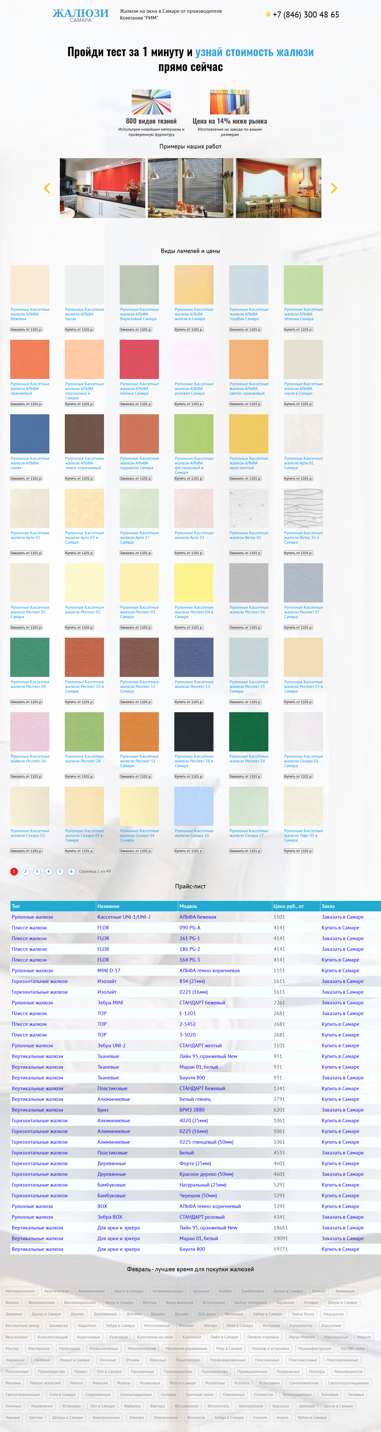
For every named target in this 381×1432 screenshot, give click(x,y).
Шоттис (36, 1417)
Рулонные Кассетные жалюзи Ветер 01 (249, 535)
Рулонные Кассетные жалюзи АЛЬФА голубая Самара (249, 314)
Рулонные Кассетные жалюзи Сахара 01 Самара (303, 761)
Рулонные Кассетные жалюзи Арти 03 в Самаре (84, 537)
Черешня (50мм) (198, 1195)
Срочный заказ (199, 1394)
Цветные (307, 1405)
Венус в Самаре (119, 1302)
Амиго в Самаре (128, 1290)
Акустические (56, 1290)
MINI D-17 (108, 970)
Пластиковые (112, 1088)
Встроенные (214, 1302)
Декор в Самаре (46, 1313)
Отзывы (133, 1359)
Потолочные (16, 1371)
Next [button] (334, 188)
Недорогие (334, 1313)
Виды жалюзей (179, 1302)
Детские (133, 1313)
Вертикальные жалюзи (37, 1056)
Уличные (13, 1405)
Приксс (81, 1371)
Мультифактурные (314, 1348)
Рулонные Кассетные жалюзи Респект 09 (30, 684)
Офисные (157, 1359)
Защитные (87, 1325)
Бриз (102, 1109)
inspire (282, 1417)
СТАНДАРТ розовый (202, 1217)
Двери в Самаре (342, 1302)
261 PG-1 (190, 938)
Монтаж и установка (270, 1348)
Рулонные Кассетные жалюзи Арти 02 (30, 535)
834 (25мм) (192, 981)
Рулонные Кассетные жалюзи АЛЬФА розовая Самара (194, 388)
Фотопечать (218, 1405)
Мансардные (336, 1336)
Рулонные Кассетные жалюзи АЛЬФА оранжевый (30, 388)
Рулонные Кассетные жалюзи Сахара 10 (194, 833)
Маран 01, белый (199, 1066)
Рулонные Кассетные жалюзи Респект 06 (249, 609)
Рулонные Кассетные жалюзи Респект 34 (249, 758)
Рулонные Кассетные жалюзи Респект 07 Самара (303, 612)
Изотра (210, 1325)
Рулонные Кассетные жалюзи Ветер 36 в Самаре (303, 537)
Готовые (311, 1302)
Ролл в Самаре (183, 1382)
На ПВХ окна (353, 1348)
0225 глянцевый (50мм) (207, 1141)
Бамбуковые (111, 1184)
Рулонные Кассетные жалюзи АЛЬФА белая (84, 314)
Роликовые (150, 1382)
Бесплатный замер (22, 1325)
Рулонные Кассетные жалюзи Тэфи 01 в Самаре (303, 835)
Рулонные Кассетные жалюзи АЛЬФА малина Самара (139, 388)
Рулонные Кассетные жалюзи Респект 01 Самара (30, 612)
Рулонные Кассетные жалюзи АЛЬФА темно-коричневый (84, 463)
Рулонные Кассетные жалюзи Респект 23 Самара (249, 686)
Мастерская (39, 1348)
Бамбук (225, 1290)
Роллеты (242, 1382)
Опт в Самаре (109, 1371)
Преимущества (51, 1371)
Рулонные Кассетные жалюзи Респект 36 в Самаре (194, 761)
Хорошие (280, 1405)
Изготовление (157, 1325)
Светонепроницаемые (348, 1382)
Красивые (118, 1336)
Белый (187, 1152)
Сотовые (168, 1394)
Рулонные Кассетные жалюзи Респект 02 (84, 609)
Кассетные (331, 1325)
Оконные (107, 1359)
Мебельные (69, 1348)
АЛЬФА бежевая (198, 916)
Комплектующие (53, 1336)
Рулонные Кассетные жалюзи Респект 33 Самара (139, 761)
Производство (214, 1371)
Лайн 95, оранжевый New (209, 1056)
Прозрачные (142, 1371)
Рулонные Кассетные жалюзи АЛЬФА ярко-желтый (249, 463)
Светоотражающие (22, 1394)
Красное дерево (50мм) (207, 1174)
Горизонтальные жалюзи (40, 981)
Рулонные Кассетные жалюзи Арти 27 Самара (139, 537)
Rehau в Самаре (312, 1417)
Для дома (207, 1313)
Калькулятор (301, 1325)
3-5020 (188, 1034)
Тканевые (108, 1056)
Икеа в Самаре (239, 1325)
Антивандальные (168, 1290)
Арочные (201, 1290)
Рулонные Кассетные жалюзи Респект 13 (194, 684)
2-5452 (188, 1024)
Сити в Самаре (62, 1394)
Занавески (58, 1325)
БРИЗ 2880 (192, 1109)
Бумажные (345, 1290)
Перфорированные (228, 1359)
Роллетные (215, 1382)
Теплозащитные (296, 1394)
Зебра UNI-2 (111, 1045)
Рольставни (269, 1382)
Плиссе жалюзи (29, 927)
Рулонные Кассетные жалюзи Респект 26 (30, 758)
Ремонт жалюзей (45, 1382)
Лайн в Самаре (224, 1336)
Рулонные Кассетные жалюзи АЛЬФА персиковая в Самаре (84, 390)
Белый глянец (195, 1099)
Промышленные (252, 1371)
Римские (100, 1382)
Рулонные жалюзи (32, 916)
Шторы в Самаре (67, 1417)
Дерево (77, 1313)
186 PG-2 (190, 949)
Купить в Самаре (340, 927)
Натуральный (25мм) (203, 1184)
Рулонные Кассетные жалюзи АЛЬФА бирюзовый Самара (139, 314)
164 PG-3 (190, 959)
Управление (42, 1405)
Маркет (364, 1336)
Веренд (150, 1302)
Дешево (158, 1313)
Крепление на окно (155, 1336)
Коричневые (88, 1336)
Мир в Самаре (229, 1348)
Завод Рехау (303, 1313)
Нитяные (42, 1359)
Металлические (142, 1348)
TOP (102, 1013)
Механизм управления (186, 1348)
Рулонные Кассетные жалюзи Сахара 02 (30, 833)
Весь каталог (16, 1336)
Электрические (106, 1417)
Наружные (15, 1359)
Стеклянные (234, 1394)
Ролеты (123, 1382)
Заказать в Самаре (343, 916)
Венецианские (41, 1302)
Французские (251, 1405)
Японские (196, 1417)
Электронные (165, 1417)
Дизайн (182, 1313)
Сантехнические (304, 1382)
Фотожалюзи (186, 1405)
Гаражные (285, 1302)
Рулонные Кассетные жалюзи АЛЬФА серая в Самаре (303, 388)
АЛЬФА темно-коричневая (210, 970)
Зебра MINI (110, 1002)
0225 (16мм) (194, 991)
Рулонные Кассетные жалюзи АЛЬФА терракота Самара (139, 463)
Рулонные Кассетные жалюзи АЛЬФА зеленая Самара (303, 314)
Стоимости (263, 1394)
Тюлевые (356, 1394)
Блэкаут (319, 1290)
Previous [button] (47, 188)
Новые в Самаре (75, 1359)
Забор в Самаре (267, 1313)
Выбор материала (250, 1302)
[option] (103, 188)
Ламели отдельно (263, 1336)
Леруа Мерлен (301, 1336)
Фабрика (132, 1405)
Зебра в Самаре (120, 1325)
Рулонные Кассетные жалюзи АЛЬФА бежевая (30, 314)
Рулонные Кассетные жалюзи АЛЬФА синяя (30, 463)
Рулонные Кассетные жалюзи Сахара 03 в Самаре (84, 835)
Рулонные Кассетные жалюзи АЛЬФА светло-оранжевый (249, 388)
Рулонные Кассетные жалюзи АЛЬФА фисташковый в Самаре (194, 465)
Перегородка (188, 1359)
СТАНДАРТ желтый (201, 1045)
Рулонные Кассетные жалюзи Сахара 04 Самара (139, 835)
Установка (71, 1405)
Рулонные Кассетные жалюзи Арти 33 (194, 535)
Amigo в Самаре (229, 1417)
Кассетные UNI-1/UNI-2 (124, 916)
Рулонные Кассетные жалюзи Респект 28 (84, 758)
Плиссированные (342, 1359)
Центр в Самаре (338, 1405)
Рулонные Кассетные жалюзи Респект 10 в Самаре (84, 686)
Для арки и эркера (118, 1227)
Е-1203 (188, 1013)
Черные (12, 1417)
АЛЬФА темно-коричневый (210, 1206)
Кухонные (192, 1336)
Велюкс (12, 1302)
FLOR (103, 927)
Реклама (13, 1382)
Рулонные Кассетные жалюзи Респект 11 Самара (139, 686)
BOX (102, 1206)
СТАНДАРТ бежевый (202, 1002)
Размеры (317, 1371)
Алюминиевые (113, 1099)
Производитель (178, 1371)
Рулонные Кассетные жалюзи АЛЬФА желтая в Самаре (194, 314)
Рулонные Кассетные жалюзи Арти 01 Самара (303, 463)
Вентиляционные (80, 1302)
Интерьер (271, 1325)
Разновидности (348, 1371)
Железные (234, 1313)
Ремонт (76, 1382)
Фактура (157, 1405)
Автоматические (20, 1290)
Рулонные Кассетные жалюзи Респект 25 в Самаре (303, 686)
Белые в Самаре (288, 1290)
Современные (98, 1394)
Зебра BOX (109, 1217)
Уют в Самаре (102, 1405)
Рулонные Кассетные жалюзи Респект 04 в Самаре (194, 612)
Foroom (260, 1417)
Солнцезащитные (136, 1394)
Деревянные (111, 1163)
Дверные (13, 1313)
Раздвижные (288, 1371)
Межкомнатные (104, 1348)
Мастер (12, 1348)
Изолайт (107, 981)
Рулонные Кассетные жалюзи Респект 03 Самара (139, 612)
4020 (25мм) (194, 1120)
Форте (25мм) (195, 1163)
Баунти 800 (192, 1077)
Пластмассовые (303, 1359)
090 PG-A (190, 927)
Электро (136, 1417)
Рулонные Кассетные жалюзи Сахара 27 (249, 833)
